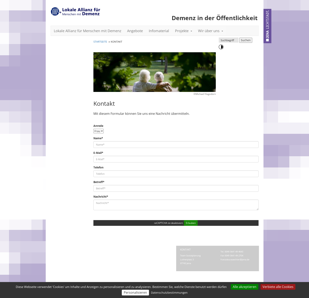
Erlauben (191, 223)
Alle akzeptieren (244, 287)
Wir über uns (210, 30)
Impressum (117, 249)
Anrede (98, 126)
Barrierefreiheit (108, 253)
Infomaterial (159, 30)
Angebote (135, 30)
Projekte (183, 30)
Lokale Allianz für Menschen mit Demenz (87, 30)
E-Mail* (98, 153)
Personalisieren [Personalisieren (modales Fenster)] (135, 292)
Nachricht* (100, 196)
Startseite (100, 41)
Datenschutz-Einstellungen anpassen (124, 257)
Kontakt (97, 249)
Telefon (98, 167)
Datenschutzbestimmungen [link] (169, 292)
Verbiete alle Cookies (277, 287)
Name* (98, 138)
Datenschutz (139, 249)
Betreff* (98, 182)
